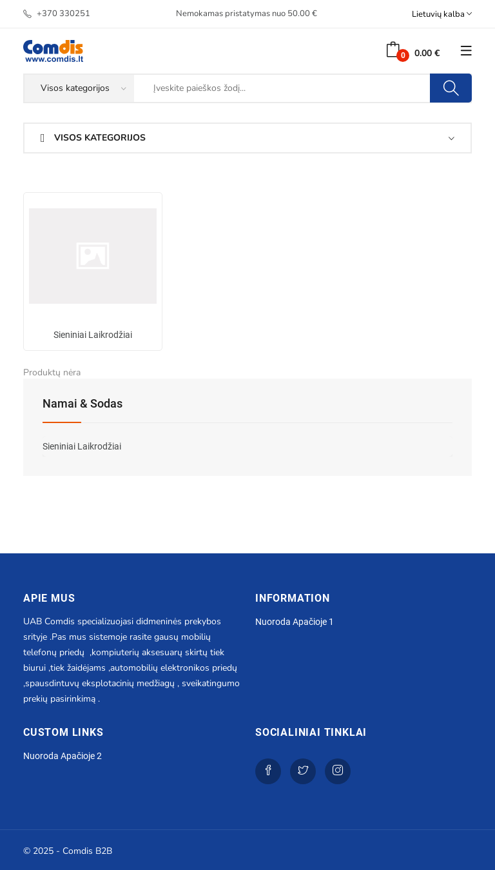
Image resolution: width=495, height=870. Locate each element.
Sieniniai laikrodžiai (92, 335)
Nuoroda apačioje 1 (294, 622)
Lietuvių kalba (442, 14)
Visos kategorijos (93, 138)
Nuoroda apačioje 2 (62, 756)
